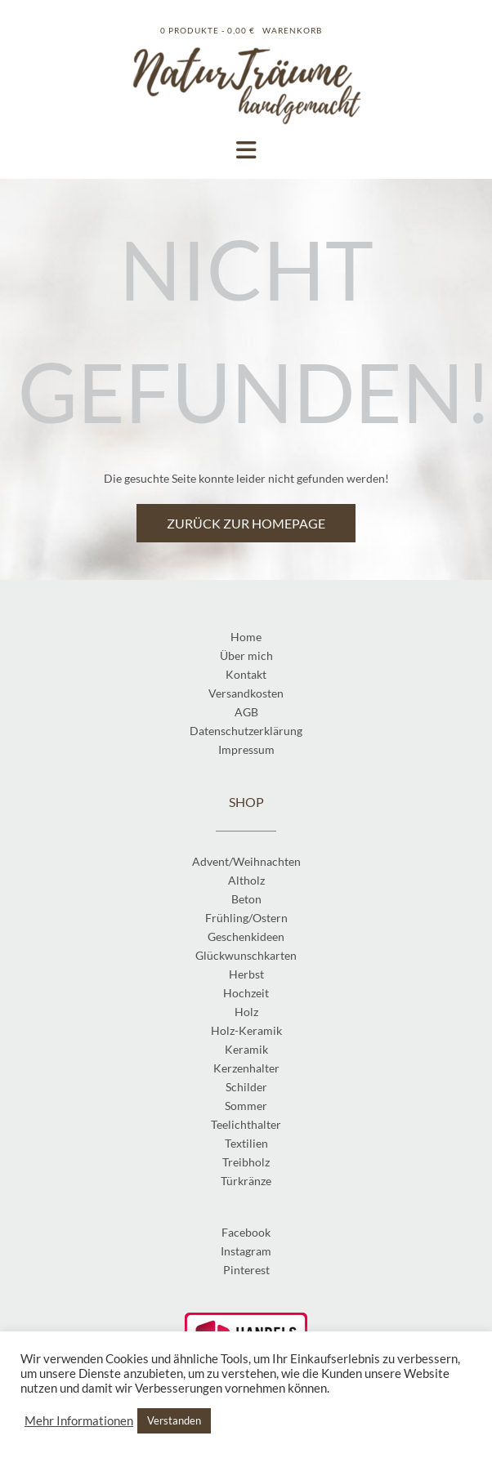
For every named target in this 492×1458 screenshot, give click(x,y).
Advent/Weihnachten (246, 861)
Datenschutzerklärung (246, 731)
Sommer (246, 1105)
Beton (246, 899)
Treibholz (246, 1162)
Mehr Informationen (79, 1421)
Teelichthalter (246, 1124)
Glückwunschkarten (246, 955)
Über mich (246, 655)
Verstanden (174, 1420)
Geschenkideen (246, 936)
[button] (246, 150)
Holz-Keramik (246, 1030)
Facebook (246, 1232)
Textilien (246, 1143)
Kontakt (246, 674)
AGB (246, 712)
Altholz (246, 880)
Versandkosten (246, 693)
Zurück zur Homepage (246, 523)
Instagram (246, 1251)
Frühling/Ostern (246, 918)
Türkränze (246, 1181)
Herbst (246, 974)
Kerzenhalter (246, 1068)
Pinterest (246, 1270)
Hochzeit (246, 993)
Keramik (246, 1049)
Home (246, 637)
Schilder (246, 1087)
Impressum (246, 749)
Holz (246, 1012)
